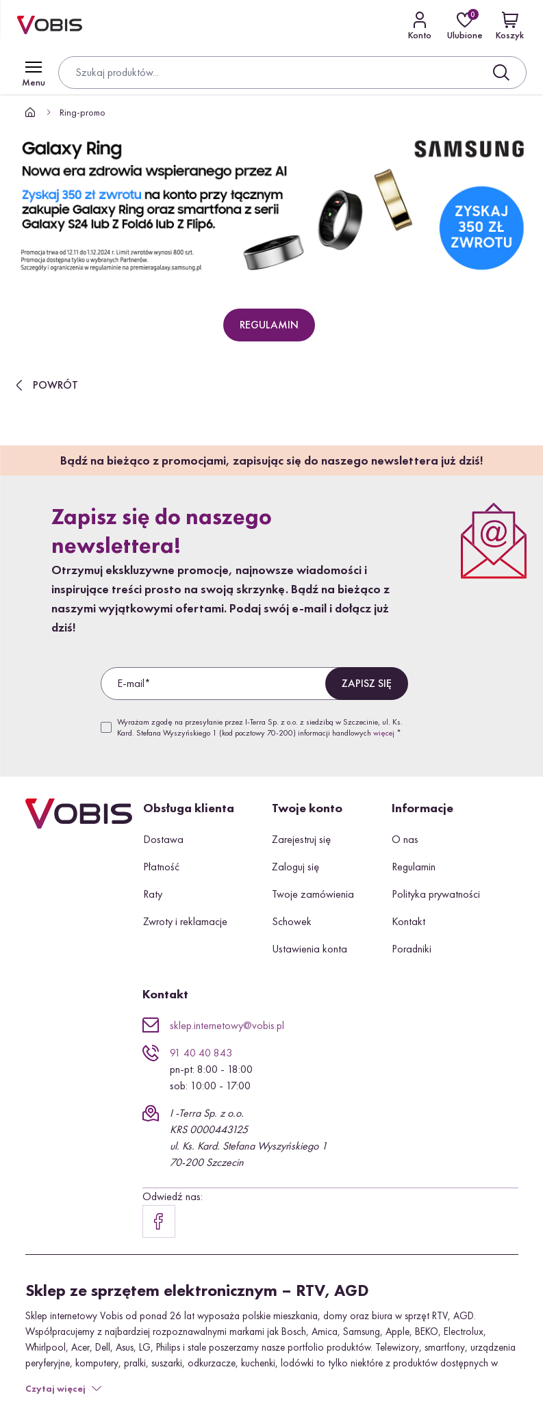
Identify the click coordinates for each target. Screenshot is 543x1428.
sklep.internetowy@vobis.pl (227, 1025)
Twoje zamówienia (313, 894)
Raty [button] (152, 894)
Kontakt (408, 921)
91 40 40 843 (201, 1053)
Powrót (44, 385)
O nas (405, 839)
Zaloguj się (295, 866)
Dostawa (163, 839)
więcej (383, 732)
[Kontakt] (419, 25)
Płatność (161, 866)
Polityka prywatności (436, 894)
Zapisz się (367, 683)
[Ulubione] (465, 25)
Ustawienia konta (309, 949)
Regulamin (413, 866)
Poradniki (411, 949)
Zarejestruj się (301, 839)
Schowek (292, 921)
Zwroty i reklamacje (185, 921)
